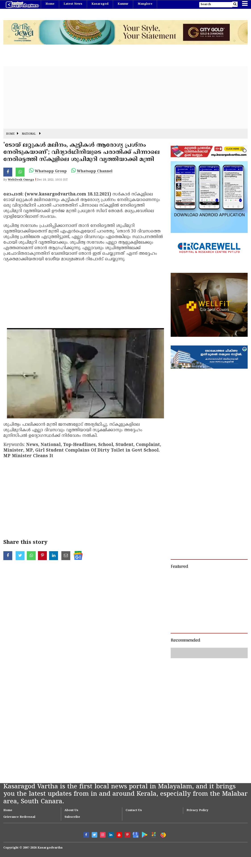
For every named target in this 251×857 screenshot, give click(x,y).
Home (50, 4)
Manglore (145, 4)
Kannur (123, 4)
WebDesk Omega (21, 180)
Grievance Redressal (19, 817)
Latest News (73, 4)
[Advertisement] (125, 97)
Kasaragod (99, 4)
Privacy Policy (197, 810)
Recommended (185, 640)
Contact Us (134, 810)
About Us (71, 810)
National (29, 134)
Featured (179, 566)
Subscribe (72, 817)
